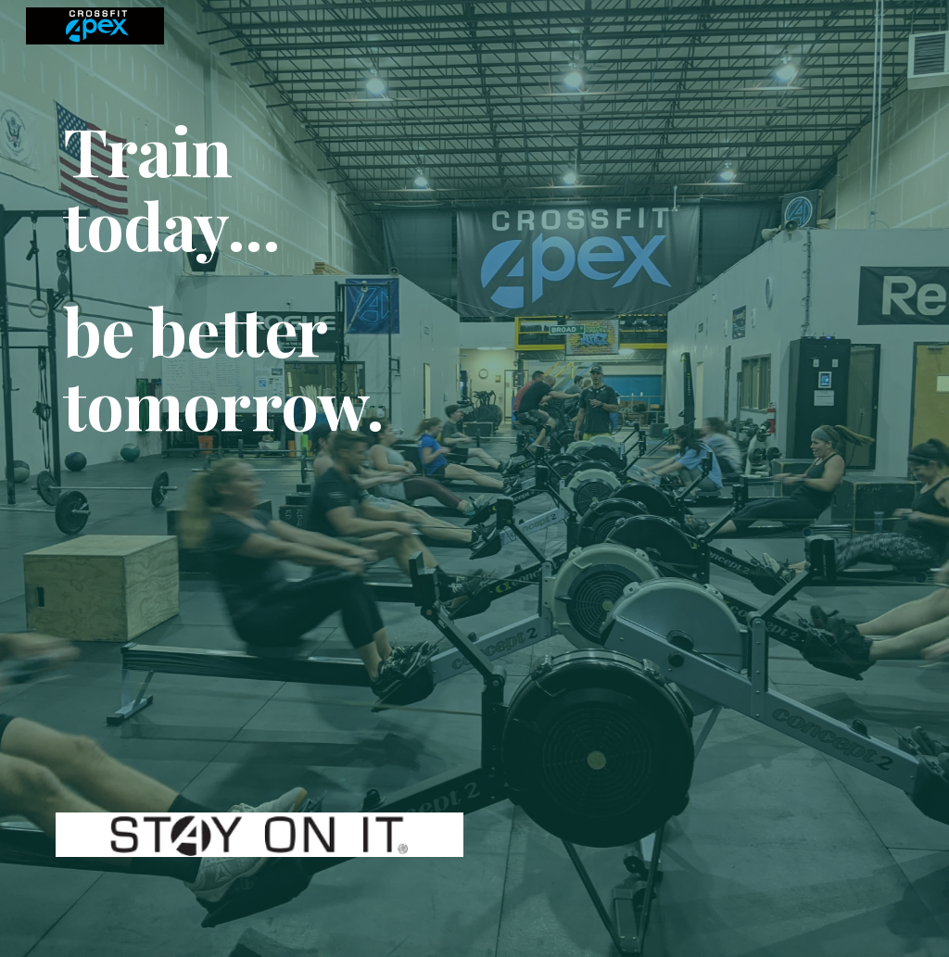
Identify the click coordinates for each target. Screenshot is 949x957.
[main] (260, 456)
